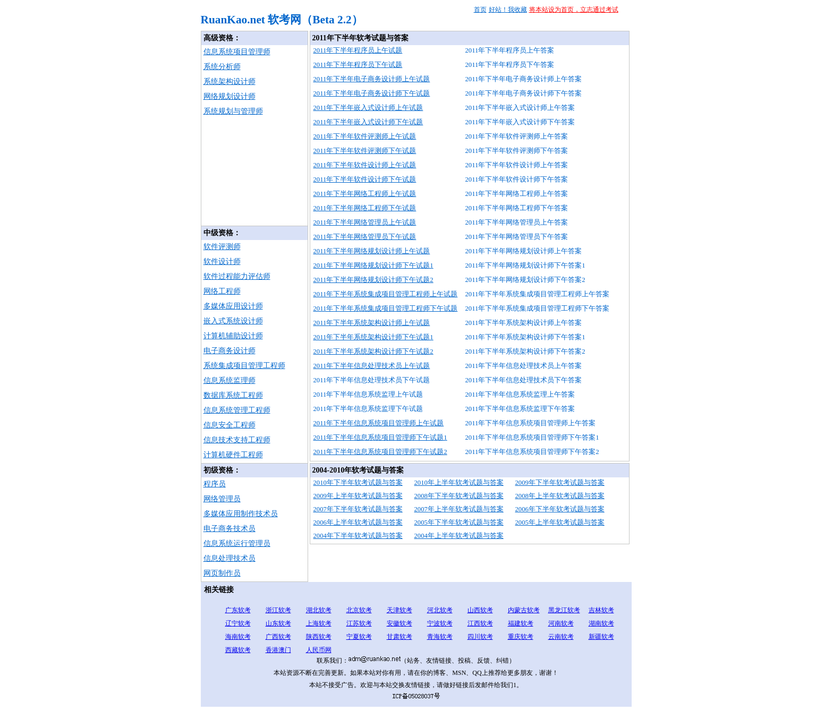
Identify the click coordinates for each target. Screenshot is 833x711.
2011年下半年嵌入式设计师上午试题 (368, 108)
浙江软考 (278, 610)
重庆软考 (520, 636)
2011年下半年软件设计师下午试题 (364, 179)
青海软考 (440, 636)
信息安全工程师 (229, 425)
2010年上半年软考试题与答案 (459, 482)
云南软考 (561, 636)
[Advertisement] (254, 172)
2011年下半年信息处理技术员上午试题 (371, 366)
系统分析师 (222, 67)
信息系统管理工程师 (236, 410)
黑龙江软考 (564, 610)
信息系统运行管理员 (236, 543)
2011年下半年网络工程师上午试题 (364, 194)
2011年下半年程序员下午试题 (358, 64)
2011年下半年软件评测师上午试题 (364, 136)
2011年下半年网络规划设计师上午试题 (371, 251)
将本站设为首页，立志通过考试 (573, 9)
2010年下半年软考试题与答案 (358, 482)
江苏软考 (359, 623)
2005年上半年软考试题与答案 (560, 522)
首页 (480, 9)
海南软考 (238, 636)
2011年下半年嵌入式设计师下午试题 (368, 122)
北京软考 (359, 610)
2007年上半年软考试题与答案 (459, 509)
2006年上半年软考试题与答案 (358, 522)
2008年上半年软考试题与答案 (560, 496)
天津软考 (399, 610)
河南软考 (561, 623)
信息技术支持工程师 (236, 440)
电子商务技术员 (229, 529)
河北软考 (440, 610)
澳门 (284, 650)
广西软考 (278, 636)
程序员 (214, 484)
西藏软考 (238, 650)
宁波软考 (440, 623)
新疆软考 (601, 636)
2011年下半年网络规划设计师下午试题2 (373, 280)
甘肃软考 (399, 636)
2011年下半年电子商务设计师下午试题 (371, 93)
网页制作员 (222, 573)
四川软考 (480, 636)
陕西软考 (319, 636)
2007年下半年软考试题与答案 (358, 509)
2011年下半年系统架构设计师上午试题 (371, 323)
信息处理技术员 (229, 558)
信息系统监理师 (229, 380)
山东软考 (278, 623)
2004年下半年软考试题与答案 (358, 535)
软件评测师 (222, 247)
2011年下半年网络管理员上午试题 (364, 222)
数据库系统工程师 (233, 395)
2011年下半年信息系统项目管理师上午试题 (378, 423)
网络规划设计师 (229, 96)
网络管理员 (222, 499)
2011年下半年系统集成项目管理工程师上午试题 (385, 294)
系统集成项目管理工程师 (244, 366)
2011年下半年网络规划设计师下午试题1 (373, 265)
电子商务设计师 (229, 351)
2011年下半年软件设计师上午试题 (364, 165)
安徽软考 (399, 623)
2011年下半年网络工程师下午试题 (364, 208)
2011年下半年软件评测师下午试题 (364, 151)
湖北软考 (319, 610)
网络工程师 (222, 291)
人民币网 (319, 650)
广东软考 (238, 610)
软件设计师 (222, 261)
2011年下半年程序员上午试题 (358, 50)
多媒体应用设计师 (233, 306)
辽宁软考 (238, 623)
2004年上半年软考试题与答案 (459, 535)
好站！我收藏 (508, 9)
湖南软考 (601, 623)
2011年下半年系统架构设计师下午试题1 (373, 337)
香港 (272, 650)
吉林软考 (601, 610)
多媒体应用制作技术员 (240, 514)
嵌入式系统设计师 (233, 321)
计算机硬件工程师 (233, 455)
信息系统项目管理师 (236, 52)
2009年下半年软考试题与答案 (560, 482)
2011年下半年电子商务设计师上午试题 (371, 79)
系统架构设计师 (229, 81)
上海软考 (319, 623)
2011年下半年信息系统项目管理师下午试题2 (380, 452)
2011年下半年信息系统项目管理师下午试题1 (380, 437)
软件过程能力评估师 (236, 276)
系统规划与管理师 (233, 111)
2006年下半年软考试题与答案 (560, 509)
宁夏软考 (359, 636)
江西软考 (480, 623)
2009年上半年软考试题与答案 (358, 496)
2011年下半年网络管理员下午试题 (364, 237)
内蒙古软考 (524, 610)
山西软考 (480, 610)
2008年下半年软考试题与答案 (459, 496)
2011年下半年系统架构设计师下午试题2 (373, 351)
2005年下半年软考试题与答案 (459, 522)
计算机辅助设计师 (233, 336)
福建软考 (520, 623)
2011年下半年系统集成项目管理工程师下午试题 (385, 308)
